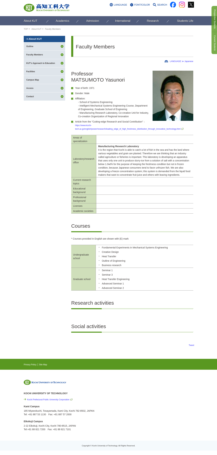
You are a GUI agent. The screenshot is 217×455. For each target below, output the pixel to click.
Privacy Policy (31, 368)
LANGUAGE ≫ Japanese (179, 61)
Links (159, 406)
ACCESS (171, 11)
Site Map (46, 368)
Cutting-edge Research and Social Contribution (170, 399)
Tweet (191, 348)
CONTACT (186, 11)
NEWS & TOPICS (165, 386)
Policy (165, 424)
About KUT (38, 29)
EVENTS (161, 391)
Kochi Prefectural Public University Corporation (51, 403)
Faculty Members (56, 29)
